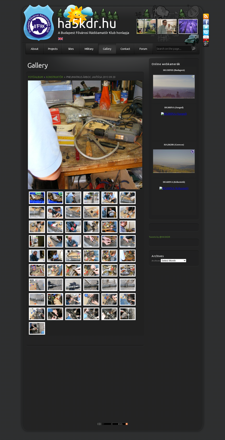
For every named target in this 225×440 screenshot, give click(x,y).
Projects (53, 48)
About (34, 48)
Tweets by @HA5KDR (159, 237)
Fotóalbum (35, 77)
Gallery (107, 48)
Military (89, 48)
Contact (125, 48)
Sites (71, 48)
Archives (156, 260)
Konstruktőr (54, 77)
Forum (143, 48)
